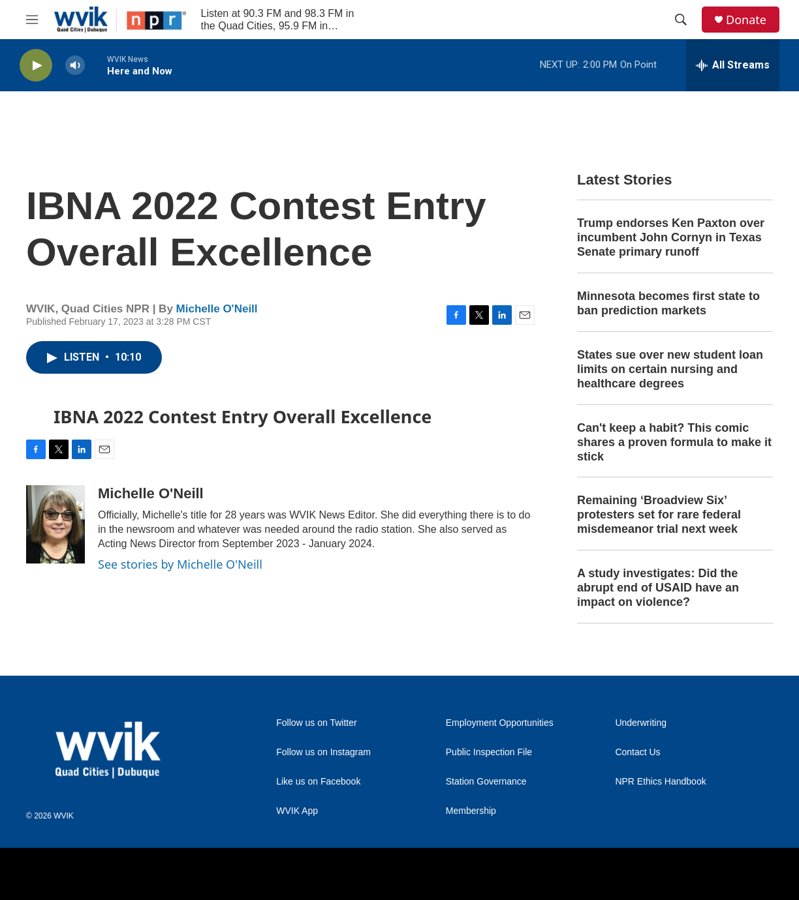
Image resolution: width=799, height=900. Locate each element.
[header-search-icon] (680, 19)
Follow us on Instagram (323, 752)
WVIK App (297, 811)
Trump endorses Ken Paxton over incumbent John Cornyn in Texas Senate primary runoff (670, 237)
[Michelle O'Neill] (55, 524)
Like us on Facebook (318, 782)
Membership (471, 811)
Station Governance (486, 782)
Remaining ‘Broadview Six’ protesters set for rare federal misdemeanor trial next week (659, 514)
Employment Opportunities (500, 723)
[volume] (75, 65)
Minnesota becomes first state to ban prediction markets (668, 303)
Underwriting (640, 723)
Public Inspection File (489, 752)
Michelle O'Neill (217, 309)
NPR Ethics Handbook (660, 782)
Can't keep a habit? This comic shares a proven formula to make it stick (674, 442)
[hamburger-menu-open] (32, 20)
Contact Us (637, 752)
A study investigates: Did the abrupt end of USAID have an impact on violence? (658, 587)
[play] (35, 65)
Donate (746, 20)
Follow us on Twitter (316, 723)
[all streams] (732, 65)
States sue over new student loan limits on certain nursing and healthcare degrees (670, 369)
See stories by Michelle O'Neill (180, 564)
